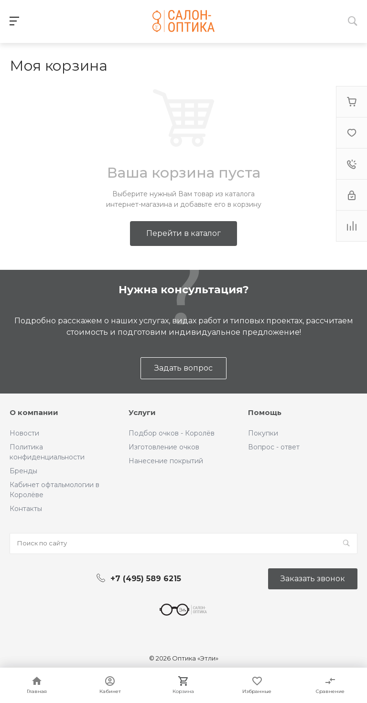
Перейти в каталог (183, 233)
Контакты (26, 508)
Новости (24, 433)
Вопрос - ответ (274, 447)
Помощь (264, 412)
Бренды (23, 471)
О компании (34, 412)
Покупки (263, 433)
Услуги (142, 412)
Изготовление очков (164, 447)
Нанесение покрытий (166, 461)
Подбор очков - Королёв (172, 433)
